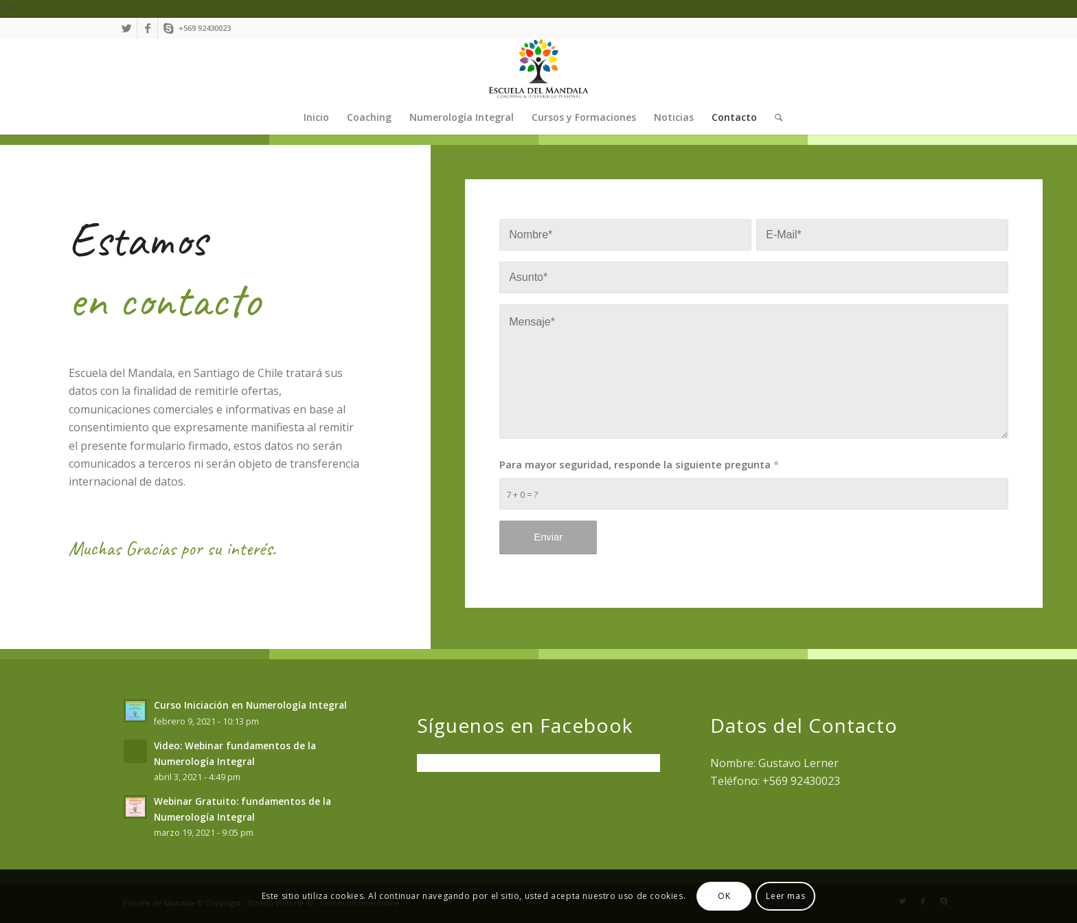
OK (724, 896)
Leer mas (785, 896)
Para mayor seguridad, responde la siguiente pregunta (639, 464)
